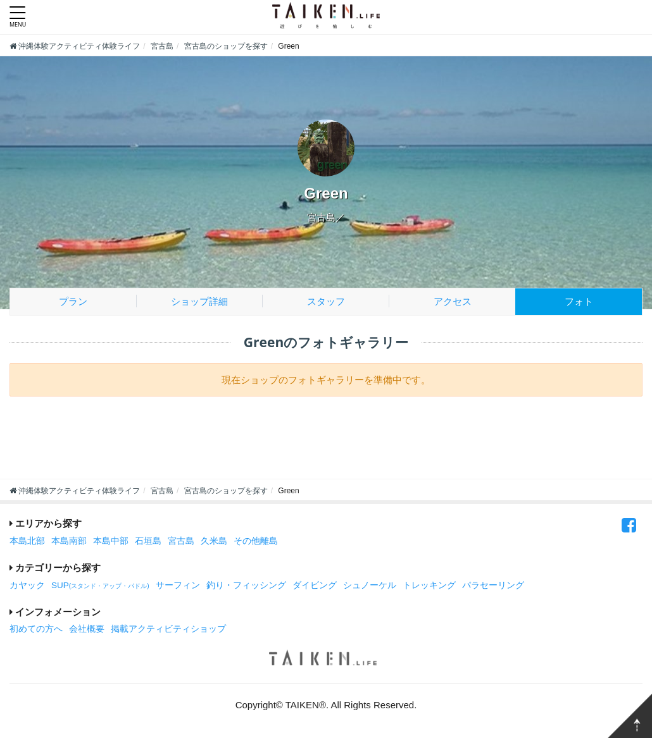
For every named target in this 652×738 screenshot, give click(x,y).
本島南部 (69, 541)
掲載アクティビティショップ (168, 629)
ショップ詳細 (199, 301)
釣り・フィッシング (246, 585)
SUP (100, 585)
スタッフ (326, 301)
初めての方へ (36, 629)
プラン (73, 301)
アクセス (453, 301)
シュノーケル (369, 585)
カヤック (27, 585)
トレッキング (429, 585)
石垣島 (148, 541)
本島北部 (27, 541)
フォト (579, 301)
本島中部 (111, 541)
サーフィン (178, 585)
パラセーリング (493, 585)
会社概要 (86, 629)
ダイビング (314, 585)
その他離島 (256, 541)
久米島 (214, 541)
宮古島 (181, 541)
